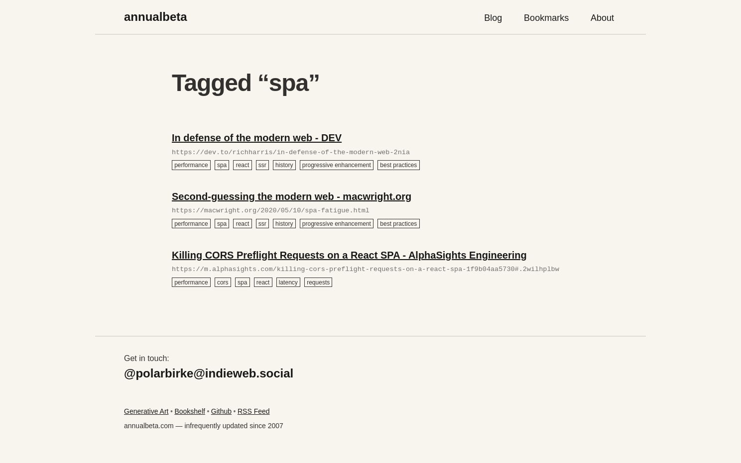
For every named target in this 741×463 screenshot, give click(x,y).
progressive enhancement (336, 165)
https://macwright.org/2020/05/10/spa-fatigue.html (271, 210)
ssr (262, 165)
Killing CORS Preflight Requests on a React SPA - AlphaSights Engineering (349, 255)
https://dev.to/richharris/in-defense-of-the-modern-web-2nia (291, 152)
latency (288, 281)
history (284, 165)
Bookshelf (189, 411)
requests (318, 281)
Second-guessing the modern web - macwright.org (291, 196)
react (242, 165)
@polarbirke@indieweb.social (208, 373)
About (602, 18)
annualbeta (155, 16)
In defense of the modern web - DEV (257, 137)
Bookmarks (546, 18)
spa (222, 165)
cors (223, 281)
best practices (398, 165)
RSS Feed (254, 411)
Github (221, 411)
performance (191, 165)
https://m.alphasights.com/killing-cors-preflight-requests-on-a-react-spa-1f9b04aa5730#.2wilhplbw (365, 269)
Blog (493, 18)
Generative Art (146, 411)
